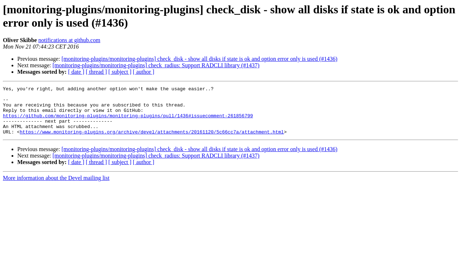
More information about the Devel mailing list (56, 188)
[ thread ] (96, 72)
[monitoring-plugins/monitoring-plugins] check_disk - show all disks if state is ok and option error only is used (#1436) (199, 59)
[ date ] (76, 72)
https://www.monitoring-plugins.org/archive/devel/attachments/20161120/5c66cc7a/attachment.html (152, 141)
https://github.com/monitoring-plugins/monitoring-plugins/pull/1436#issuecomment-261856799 (128, 122)
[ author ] (144, 72)
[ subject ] (119, 72)
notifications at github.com (69, 40)
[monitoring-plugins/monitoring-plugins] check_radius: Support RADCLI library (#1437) (156, 65)
